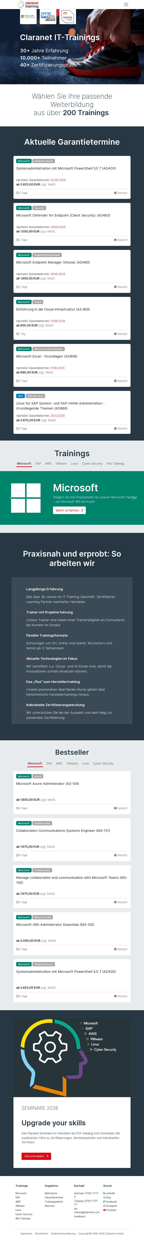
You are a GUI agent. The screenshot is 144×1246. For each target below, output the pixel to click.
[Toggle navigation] (126, 4)
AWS (18, 1201)
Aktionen (50, 1205)
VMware (20, 1205)
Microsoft (20, 1193)
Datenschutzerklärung (63, 1233)
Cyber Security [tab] (92, 463)
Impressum (26, 1233)
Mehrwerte (51, 1193)
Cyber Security (23, 1214)
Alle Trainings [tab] (115, 463)
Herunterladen (36, 1156)
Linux (18, 1210)
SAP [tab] (38, 463)
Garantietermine (54, 1197)
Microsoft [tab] (24, 463)
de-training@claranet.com (86, 1210)
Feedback (79, 1216)
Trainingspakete (54, 1201)
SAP (17, 1197)
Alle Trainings (22, 1218)
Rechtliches (41, 1233)
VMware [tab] (61, 463)
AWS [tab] (48, 463)
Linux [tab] (74, 463)
